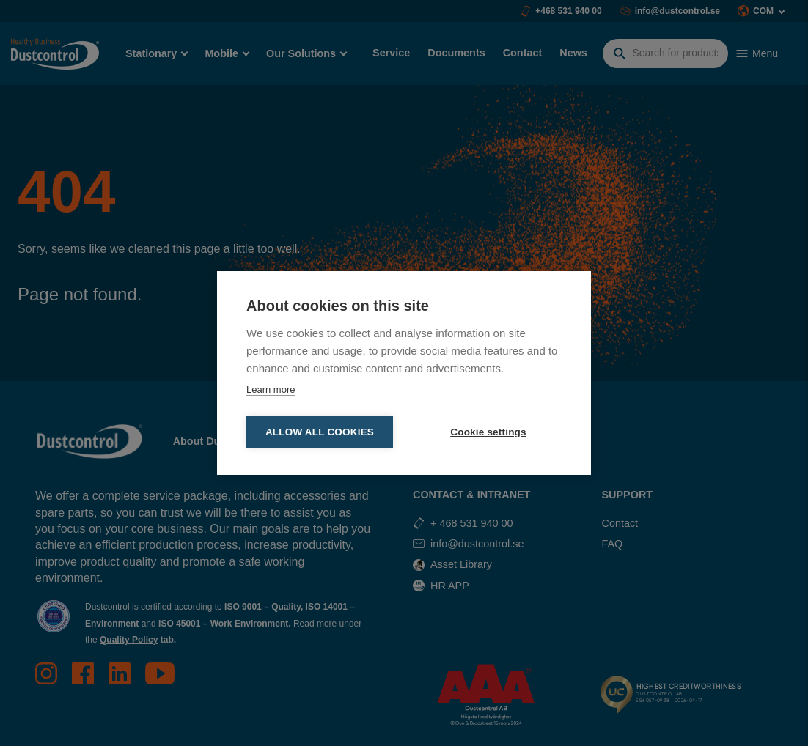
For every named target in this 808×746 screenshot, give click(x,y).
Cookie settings (488, 431)
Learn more (270, 389)
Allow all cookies (319, 431)
